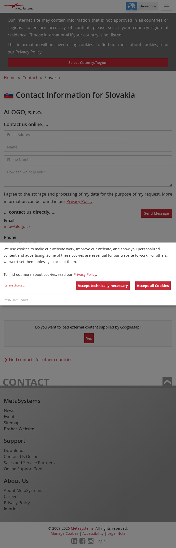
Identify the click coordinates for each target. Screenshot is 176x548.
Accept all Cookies (153, 285)
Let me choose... (15, 285)
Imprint (24, 300)
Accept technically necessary (103, 285)
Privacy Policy (85, 274)
